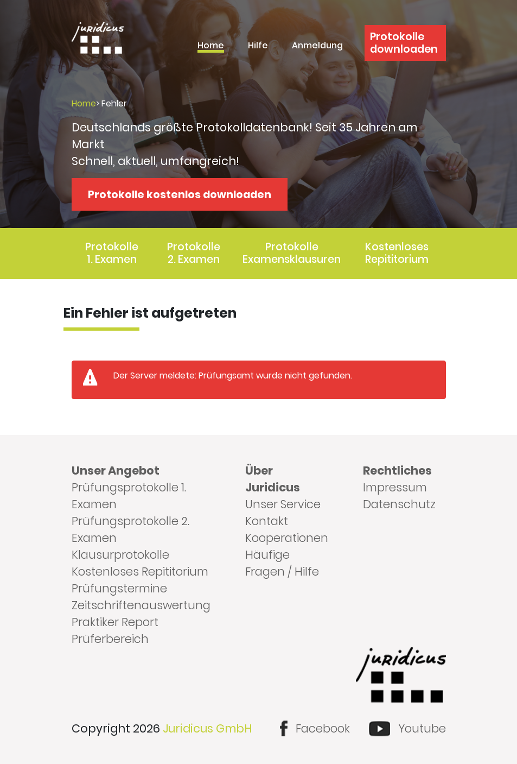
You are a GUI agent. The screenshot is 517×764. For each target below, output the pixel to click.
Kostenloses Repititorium (397, 253)
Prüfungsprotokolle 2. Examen (130, 529)
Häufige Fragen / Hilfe (282, 563)
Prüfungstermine (119, 588)
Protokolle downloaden (404, 42)
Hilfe (258, 46)
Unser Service (283, 504)
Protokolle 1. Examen (111, 253)
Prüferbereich (110, 639)
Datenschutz (399, 504)
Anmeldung (317, 46)
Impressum (395, 487)
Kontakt (266, 521)
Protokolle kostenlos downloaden (179, 194)
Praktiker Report (115, 622)
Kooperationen (286, 538)
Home (210, 46)
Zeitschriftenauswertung (141, 605)
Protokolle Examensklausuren (291, 253)
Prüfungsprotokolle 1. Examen (129, 495)
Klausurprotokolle (120, 555)
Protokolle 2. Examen (193, 253)
